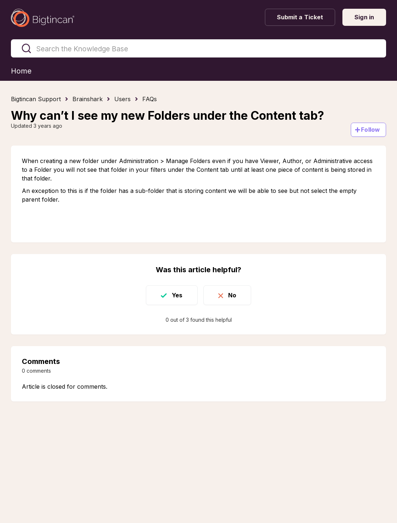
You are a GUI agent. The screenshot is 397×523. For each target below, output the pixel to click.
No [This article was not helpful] (232, 295)
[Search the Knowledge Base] (198, 48)
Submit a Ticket (300, 17)
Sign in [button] (364, 17)
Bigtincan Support (36, 99)
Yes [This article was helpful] (177, 295)
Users (122, 99)
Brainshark (87, 99)
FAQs (149, 99)
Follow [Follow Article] (370, 129)
